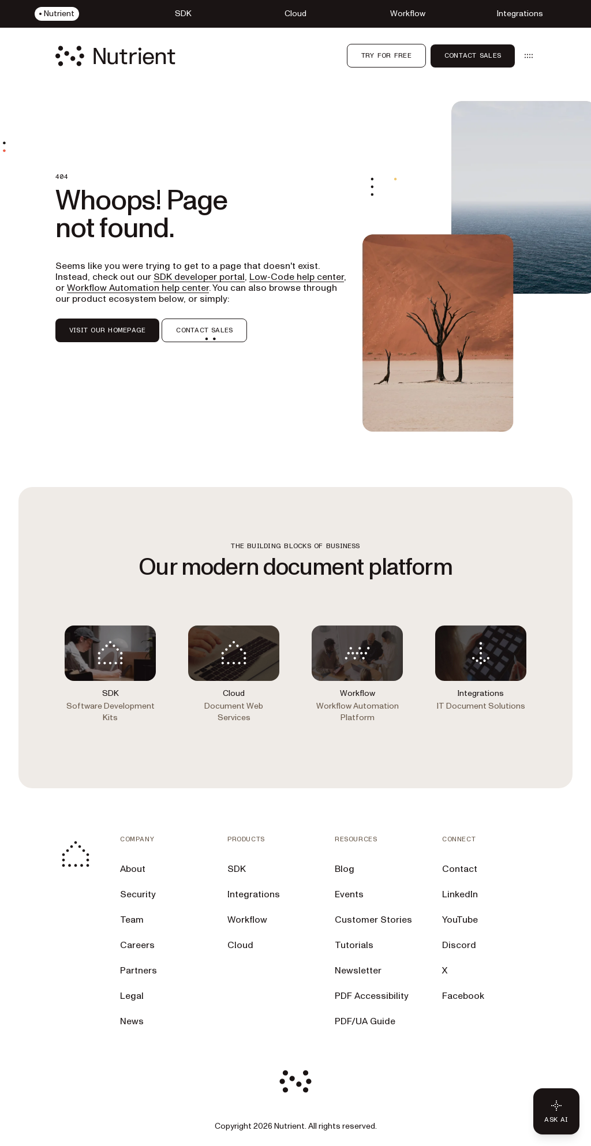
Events (349, 894)
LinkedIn (460, 894)
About (132, 869)
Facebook (463, 996)
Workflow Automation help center (138, 288)
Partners (138, 970)
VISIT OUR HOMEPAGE (107, 330)
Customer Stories (373, 919)
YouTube (460, 919)
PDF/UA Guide (365, 1021)
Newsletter (358, 970)
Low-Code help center (296, 277)
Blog (344, 869)
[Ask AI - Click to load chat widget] (556, 1111)
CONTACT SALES (204, 330)
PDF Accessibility (372, 996)
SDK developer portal (199, 277)
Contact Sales (472, 55)
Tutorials (354, 945)
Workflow (247, 919)
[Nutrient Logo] (115, 56)
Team (132, 919)
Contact (459, 869)
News (132, 1021)
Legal (132, 996)
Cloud (240, 945)
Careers (137, 945)
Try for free (386, 55)
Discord (459, 945)
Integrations (253, 894)
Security (138, 894)
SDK (236, 869)
